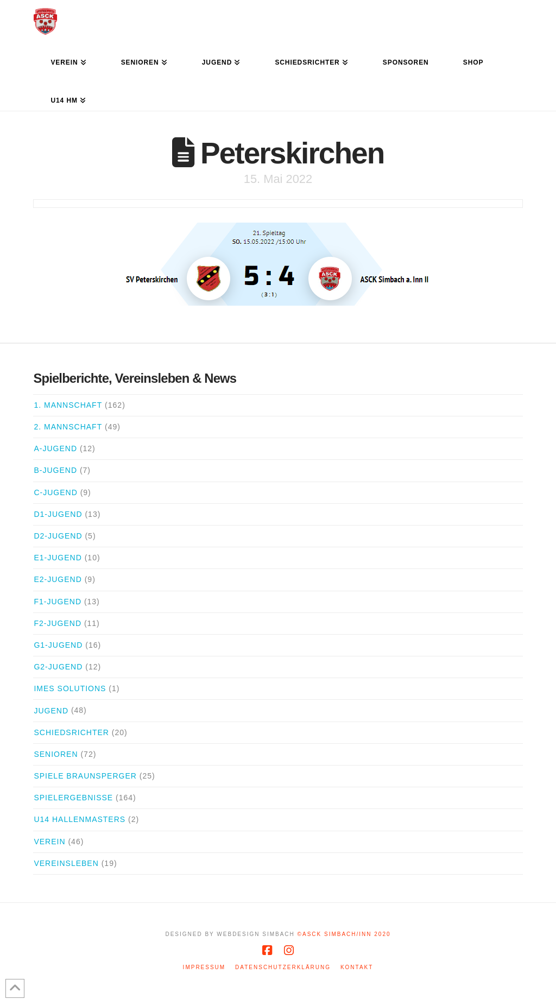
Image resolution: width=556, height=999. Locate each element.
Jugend (51, 710)
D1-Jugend (58, 514)
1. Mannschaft (68, 405)
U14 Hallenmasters (79, 819)
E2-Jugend (57, 579)
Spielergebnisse (73, 797)
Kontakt (356, 967)
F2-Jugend (57, 623)
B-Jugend (55, 470)
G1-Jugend (58, 645)
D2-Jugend (58, 536)
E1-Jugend (57, 557)
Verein (49, 841)
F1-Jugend (57, 601)
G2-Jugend (58, 666)
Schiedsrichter (71, 732)
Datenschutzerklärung (283, 967)
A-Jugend (55, 448)
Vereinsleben (66, 863)
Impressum (204, 967)
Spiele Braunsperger (85, 776)
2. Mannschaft (68, 426)
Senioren (56, 754)
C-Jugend (55, 492)
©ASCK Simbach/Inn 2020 (344, 934)
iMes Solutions (70, 688)
